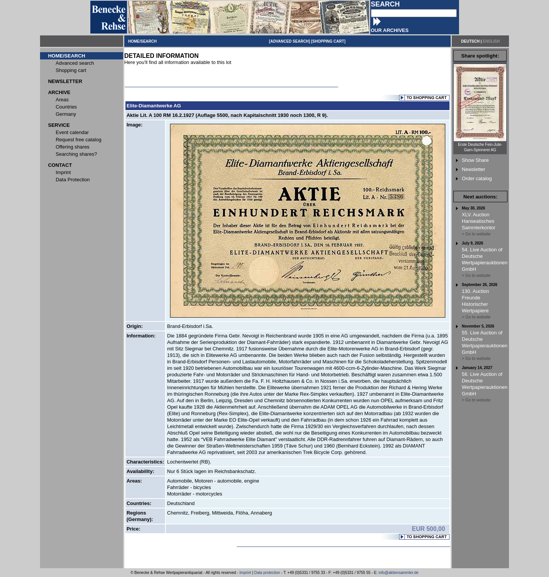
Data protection (267, 573)
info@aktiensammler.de (399, 573)
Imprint (245, 573)
